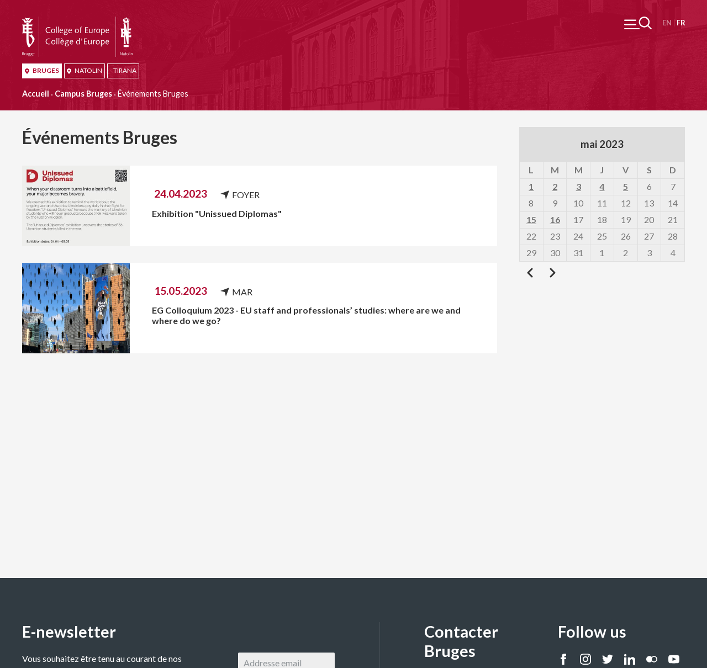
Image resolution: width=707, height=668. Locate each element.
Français (681, 22)
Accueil (35, 93)
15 (531, 219)
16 (555, 219)
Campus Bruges (83, 93)
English (667, 22)
